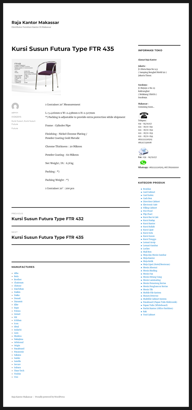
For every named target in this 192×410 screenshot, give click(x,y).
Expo (16, 308)
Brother (18, 279)
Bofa (16, 276)
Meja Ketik (148, 261)
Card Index (148, 195)
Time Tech (19, 370)
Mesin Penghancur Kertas (155, 286)
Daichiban (19, 289)
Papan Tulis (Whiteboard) (155, 305)
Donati (17, 298)
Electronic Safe (150, 204)
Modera (17, 336)
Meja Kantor (149, 258)
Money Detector (150, 296)
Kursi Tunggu (149, 239)
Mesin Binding (150, 270)
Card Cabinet (149, 192)
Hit (15, 317)
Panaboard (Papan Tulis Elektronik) (160, 302)
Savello (17, 361)
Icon (16, 323)
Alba (16, 273)
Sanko (17, 358)
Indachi (17, 330)
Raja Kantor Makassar (35, 22)
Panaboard (19, 348)
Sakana (17, 355)
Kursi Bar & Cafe (150, 217)
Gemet (17, 314)
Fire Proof (148, 211)
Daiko (17, 295)
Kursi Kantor (149, 223)
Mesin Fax (148, 274)
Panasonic (19, 352)
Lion (16, 333)
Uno (16, 377)
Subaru (17, 367)
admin (15, 112)
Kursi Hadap (149, 220)
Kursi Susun (17, 121)
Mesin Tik (148, 289)
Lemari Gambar (150, 245)
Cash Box (147, 198)
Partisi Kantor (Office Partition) (158, 308)
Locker (146, 248)
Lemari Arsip (149, 242)
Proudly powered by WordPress (50, 397)
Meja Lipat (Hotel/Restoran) (156, 264)
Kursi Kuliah (149, 226)
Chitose (17, 286)
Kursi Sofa (148, 233)
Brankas (147, 189)
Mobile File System (152, 292)
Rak (145, 311)
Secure (17, 364)
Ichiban (17, 320)
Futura (15, 128)
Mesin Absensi (150, 267)
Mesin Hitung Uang (152, 277)
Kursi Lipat (148, 230)
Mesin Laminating (152, 280)
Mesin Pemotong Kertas (154, 283)
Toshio (17, 374)
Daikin (17, 292)
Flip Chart (147, 214)
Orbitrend (18, 342)
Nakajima (18, 339)
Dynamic (18, 301)
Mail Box (147, 252)
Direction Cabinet (151, 201)
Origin (17, 345)
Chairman (19, 282)
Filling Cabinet (150, 208)
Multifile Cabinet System (154, 299)
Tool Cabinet (149, 314)
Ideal (16, 326)
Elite (16, 304)
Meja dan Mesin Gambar (154, 255)
